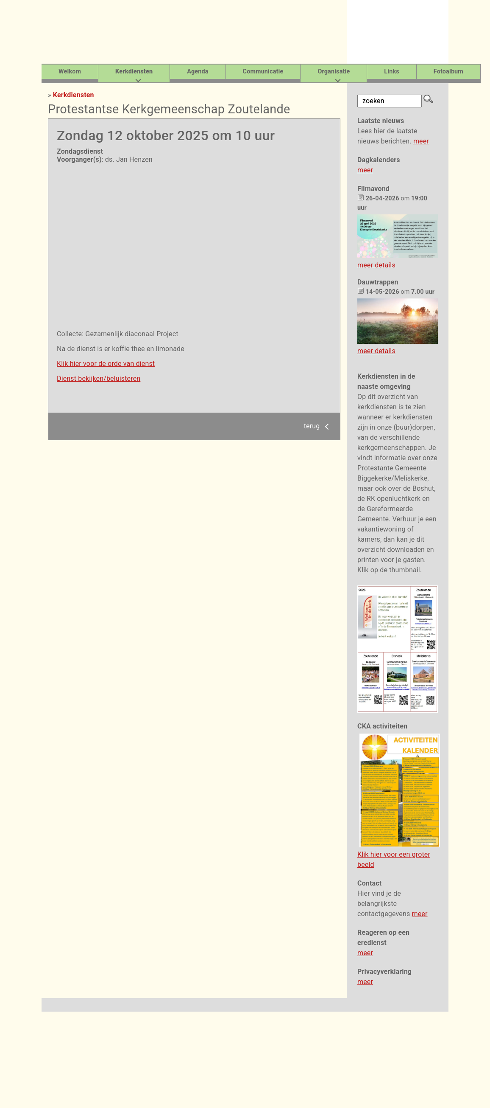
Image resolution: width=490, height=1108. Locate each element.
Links (391, 71)
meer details (376, 265)
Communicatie (263, 71)
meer (421, 141)
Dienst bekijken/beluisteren (98, 378)
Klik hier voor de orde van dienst (106, 364)
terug (318, 426)
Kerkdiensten (73, 95)
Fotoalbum (448, 71)
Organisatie (333, 71)
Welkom (69, 71)
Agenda (197, 71)
